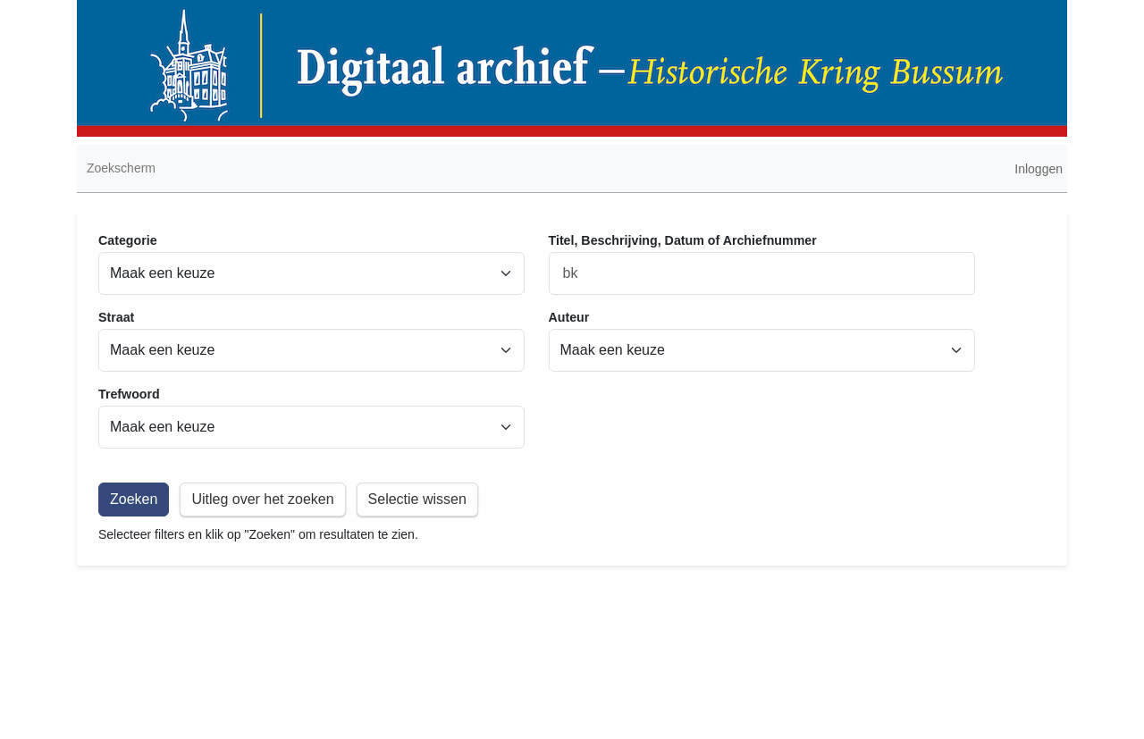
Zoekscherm (121, 168)
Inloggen (1038, 169)
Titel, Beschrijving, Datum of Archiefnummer (683, 240)
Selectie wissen (417, 499)
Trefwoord (129, 394)
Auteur (569, 317)
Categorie (127, 240)
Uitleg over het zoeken (262, 499)
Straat (116, 317)
